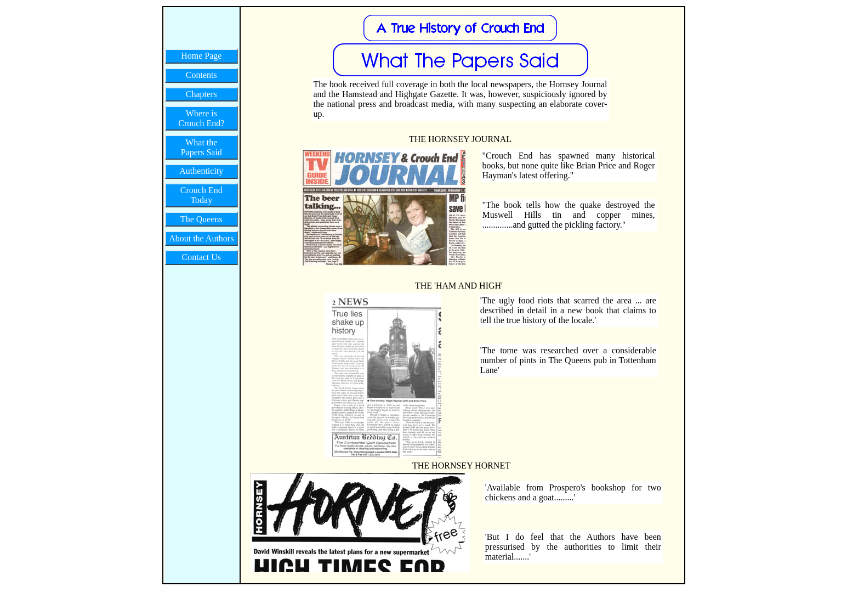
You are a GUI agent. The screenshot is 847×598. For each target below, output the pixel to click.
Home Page (201, 55)
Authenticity (201, 171)
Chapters (201, 94)
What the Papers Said (201, 147)
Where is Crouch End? (201, 118)
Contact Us (201, 257)
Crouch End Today (201, 195)
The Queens (201, 219)
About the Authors (201, 238)
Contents (201, 75)
